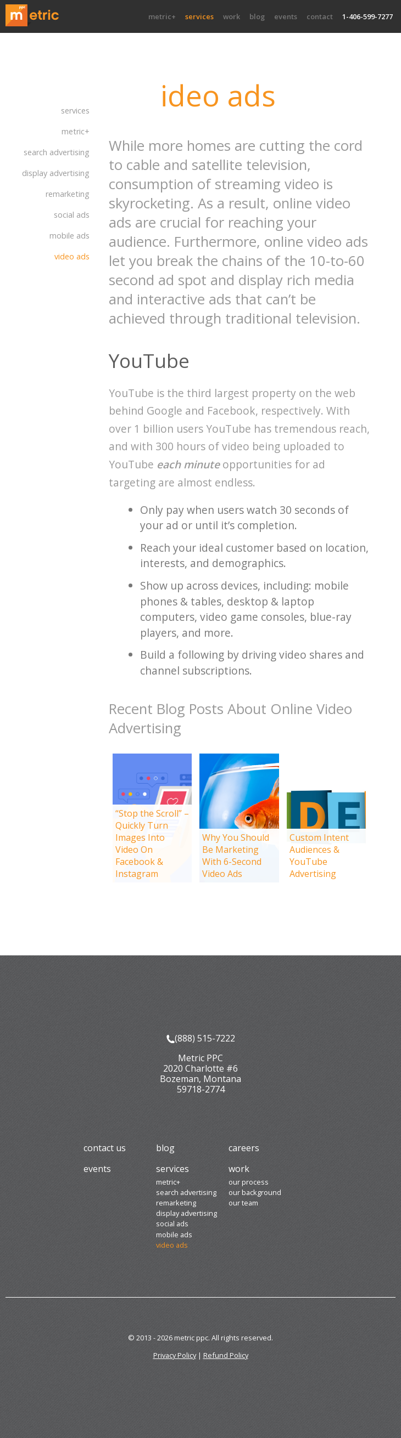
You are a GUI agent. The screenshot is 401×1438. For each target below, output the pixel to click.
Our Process (249, 1182)
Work (231, 16)
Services (199, 16)
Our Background (255, 1192)
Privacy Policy (174, 1355)
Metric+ (162, 16)
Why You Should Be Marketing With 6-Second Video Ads (235, 855)
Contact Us (104, 1148)
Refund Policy (225, 1355)
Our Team (243, 1203)
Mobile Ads (69, 235)
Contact (320, 16)
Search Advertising (57, 152)
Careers (244, 1148)
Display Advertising (56, 173)
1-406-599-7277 (367, 16)
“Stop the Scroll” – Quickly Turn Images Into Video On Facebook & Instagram (152, 843)
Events (285, 16)
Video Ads (72, 256)
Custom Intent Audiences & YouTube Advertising (319, 855)
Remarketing (68, 194)
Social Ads (72, 215)
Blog (257, 16)
